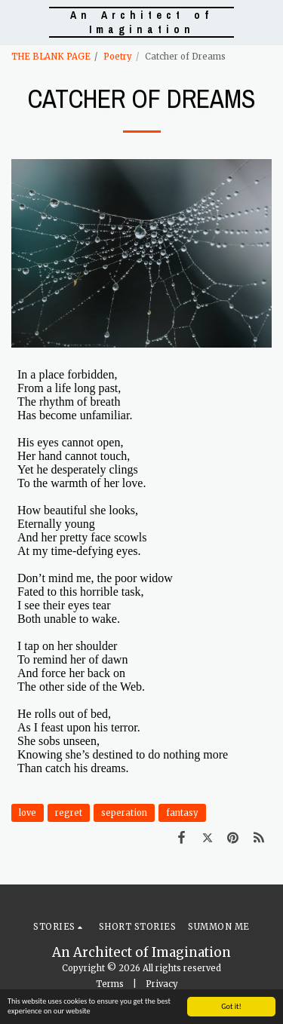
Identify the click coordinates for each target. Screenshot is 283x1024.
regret (68, 813)
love (27, 813)
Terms (110, 984)
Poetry (117, 56)
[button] (16, 21)
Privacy (162, 984)
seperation (124, 813)
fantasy (182, 813)
